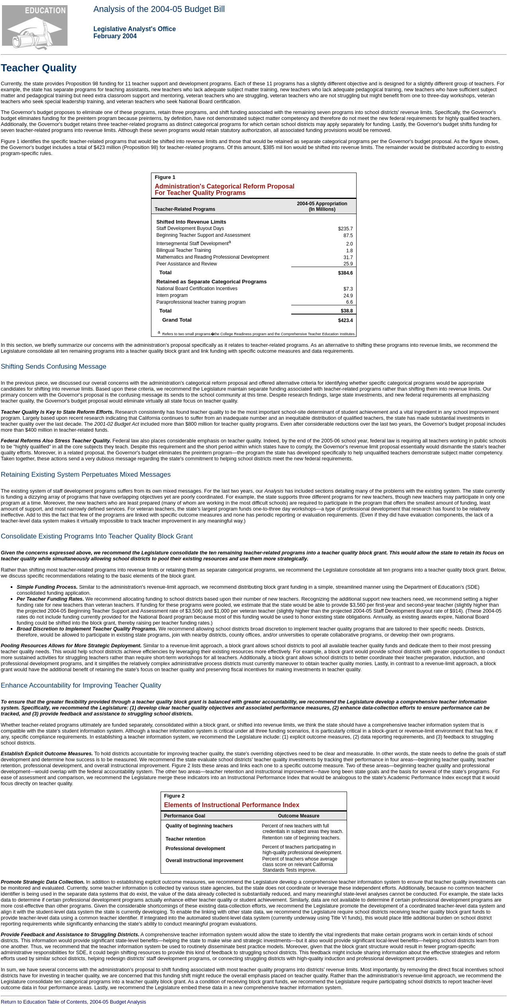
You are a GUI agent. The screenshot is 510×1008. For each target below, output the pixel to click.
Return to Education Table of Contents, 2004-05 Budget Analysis (73, 1002)
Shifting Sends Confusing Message (53, 366)
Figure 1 (165, 177)
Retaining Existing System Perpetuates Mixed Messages (86, 474)
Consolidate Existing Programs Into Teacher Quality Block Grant (97, 536)
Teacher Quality (38, 67)
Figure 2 (174, 796)
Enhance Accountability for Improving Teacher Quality (81, 685)
